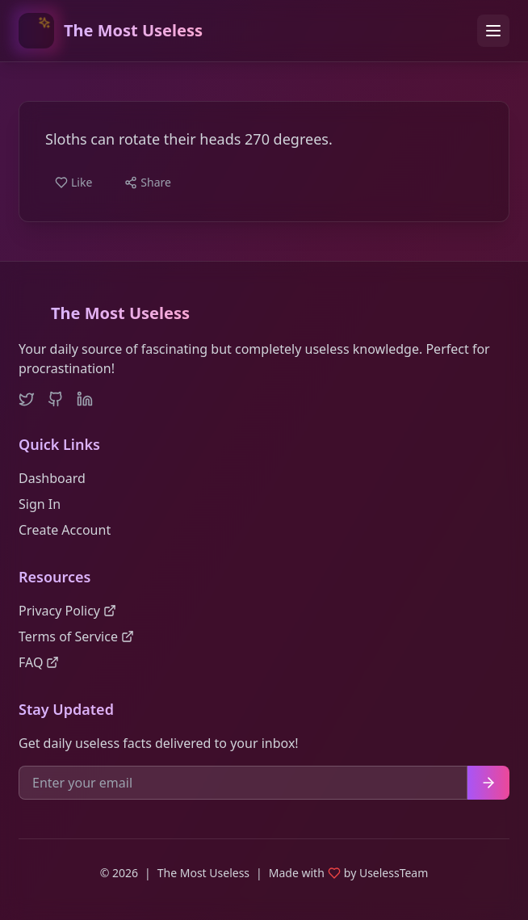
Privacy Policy (67, 611)
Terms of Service (76, 636)
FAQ (39, 662)
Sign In (40, 504)
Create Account (65, 530)
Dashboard (52, 478)
